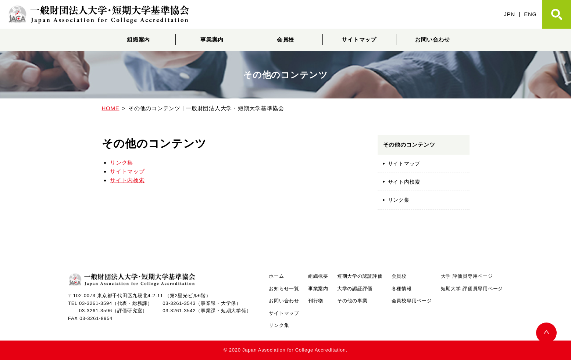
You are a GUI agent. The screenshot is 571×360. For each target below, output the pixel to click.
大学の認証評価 (354, 288)
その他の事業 (352, 300)
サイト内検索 (127, 180)
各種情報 (402, 288)
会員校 (285, 39)
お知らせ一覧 (284, 288)
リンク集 (121, 162)
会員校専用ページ (412, 300)
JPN (509, 14)
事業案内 (212, 39)
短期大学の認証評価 (360, 276)
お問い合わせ (432, 39)
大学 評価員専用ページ (467, 276)
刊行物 (315, 300)
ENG (530, 14)
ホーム (276, 276)
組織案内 (138, 39)
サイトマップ (359, 39)
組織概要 (318, 276)
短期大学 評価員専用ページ (472, 288)
